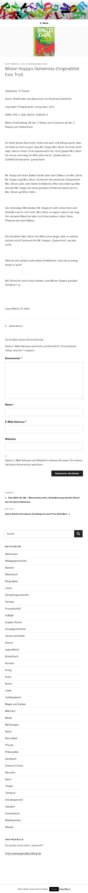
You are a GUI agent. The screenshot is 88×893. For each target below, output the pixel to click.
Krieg (8, 670)
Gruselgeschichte (15, 629)
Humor (9, 642)
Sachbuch (10, 758)
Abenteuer (11, 554)
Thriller (9, 786)
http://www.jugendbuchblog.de (23, 853)
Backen (9, 567)
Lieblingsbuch (13, 697)
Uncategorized (14, 799)
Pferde (9, 745)
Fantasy (9, 601)
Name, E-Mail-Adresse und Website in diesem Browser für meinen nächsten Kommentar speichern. (43, 462)
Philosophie (12, 751)
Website (10, 439)
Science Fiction (14, 765)
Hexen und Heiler (15, 635)
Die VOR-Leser (19, 10)
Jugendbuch (12, 649)
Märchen (10, 711)
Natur (8, 731)
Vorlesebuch (12, 813)
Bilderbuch (11, 574)
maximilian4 (40, 64)
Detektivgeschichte (17, 594)
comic (8, 588)
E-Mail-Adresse (15, 421)
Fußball (9, 615)
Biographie (11, 581)
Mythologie (12, 724)
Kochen (9, 663)
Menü (44, 23)
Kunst (8, 683)
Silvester (10, 772)
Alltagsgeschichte (16, 560)
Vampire (10, 806)
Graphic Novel (13, 622)
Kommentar (13, 358)
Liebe (8, 690)
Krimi (8, 676)
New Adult (11, 738)
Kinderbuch (16, 326)
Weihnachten (13, 820)
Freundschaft (13, 608)
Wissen (9, 827)
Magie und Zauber (15, 704)
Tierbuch (10, 792)
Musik (8, 717)
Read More (65, 889)
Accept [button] (54, 889)
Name (9, 404)
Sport (8, 779)
